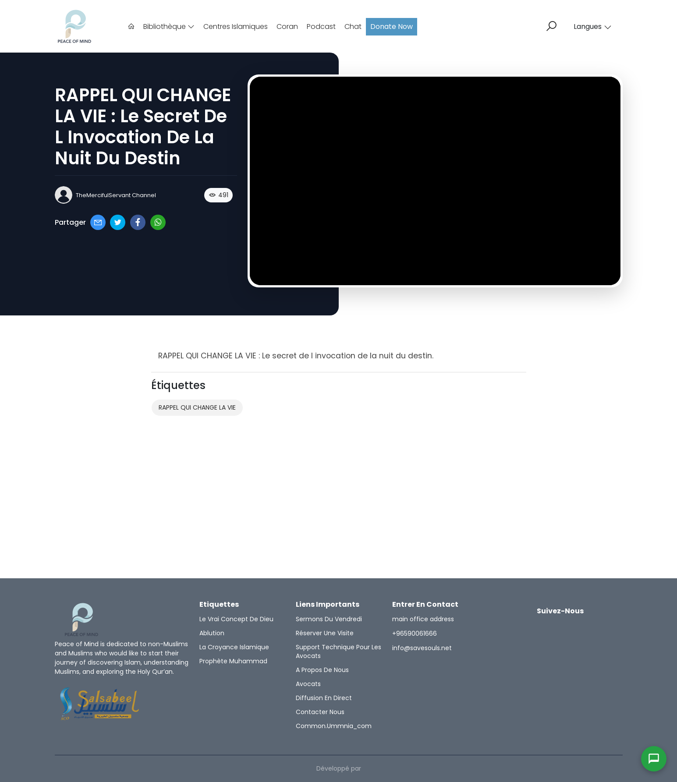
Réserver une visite (325, 633)
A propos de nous (322, 669)
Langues (593, 26)
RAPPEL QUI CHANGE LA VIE (197, 407)
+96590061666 (414, 633)
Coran (287, 26)
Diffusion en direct (324, 698)
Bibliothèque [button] (169, 26)
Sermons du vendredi (329, 619)
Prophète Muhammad (233, 661)
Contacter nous (320, 712)
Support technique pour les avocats (338, 651)
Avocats (308, 683)
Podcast (321, 26)
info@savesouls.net (422, 648)
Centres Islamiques (235, 26)
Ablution (211, 633)
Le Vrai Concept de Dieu (236, 619)
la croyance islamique (234, 647)
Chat (353, 26)
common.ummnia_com (334, 726)
